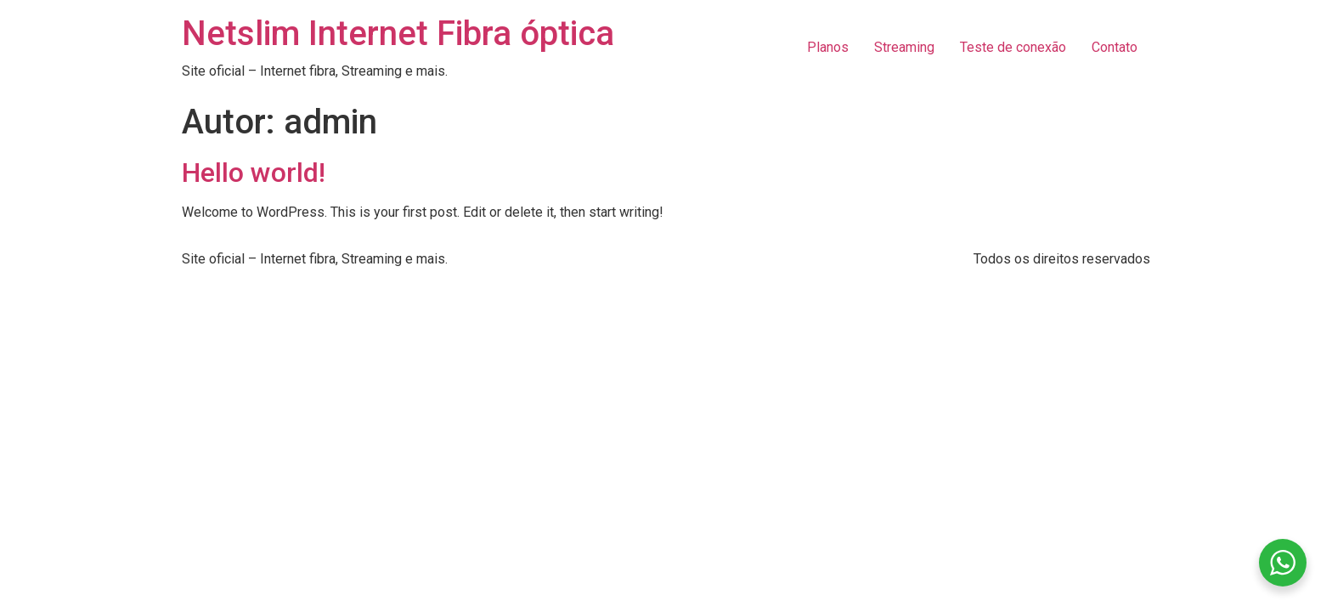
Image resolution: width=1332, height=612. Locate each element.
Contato (1114, 47)
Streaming (904, 47)
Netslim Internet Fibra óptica (398, 34)
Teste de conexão (1013, 47)
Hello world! (253, 172)
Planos (828, 47)
